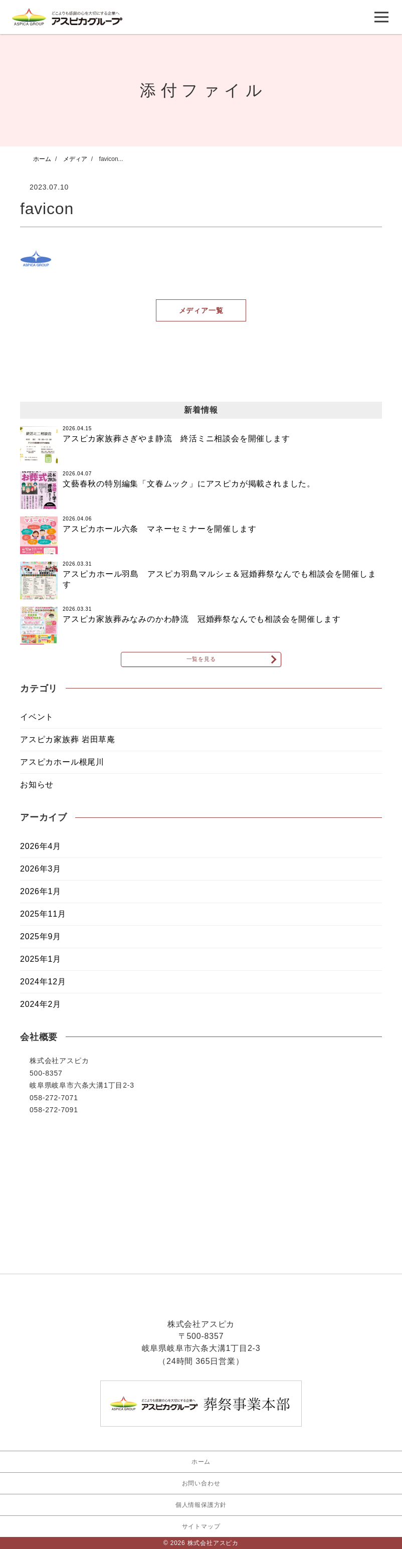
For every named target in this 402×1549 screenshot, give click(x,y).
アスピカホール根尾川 (62, 768)
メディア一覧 (201, 310)
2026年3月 (40, 875)
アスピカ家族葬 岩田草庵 (67, 745)
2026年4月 (40, 852)
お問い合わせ (201, 1483)
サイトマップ (201, 1526)
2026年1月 (40, 897)
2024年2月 (40, 1010)
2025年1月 (40, 965)
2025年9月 (40, 942)
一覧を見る (201, 662)
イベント (37, 723)
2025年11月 (43, 920)
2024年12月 (43, 987)
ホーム (201, 1461)
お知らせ (37, 790)
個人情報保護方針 (201, 1504)
